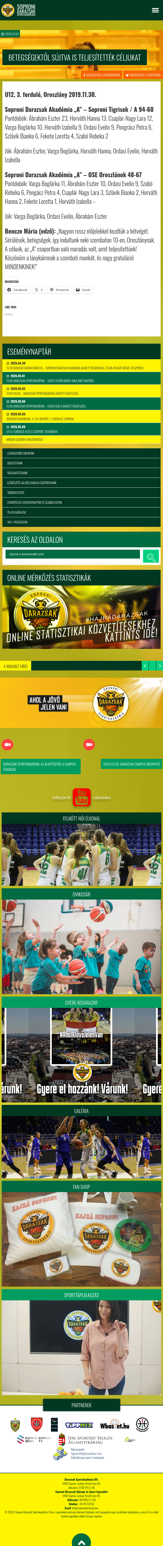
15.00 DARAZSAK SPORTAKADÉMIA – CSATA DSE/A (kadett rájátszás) (46, 403)
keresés (151, 556)
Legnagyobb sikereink (20, 453)
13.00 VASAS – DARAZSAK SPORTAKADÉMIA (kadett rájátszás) (42, 391)
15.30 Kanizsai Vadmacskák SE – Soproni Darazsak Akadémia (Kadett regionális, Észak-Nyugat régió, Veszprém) (75, 365)
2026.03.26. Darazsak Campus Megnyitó (131, 764)
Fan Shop (81, 1186)
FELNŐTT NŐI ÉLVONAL (81, 818)
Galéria (81, 1110)
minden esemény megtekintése (24, 439)
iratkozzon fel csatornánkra (81, 797)
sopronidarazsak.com (66, 1512)
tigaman (98, 1516)
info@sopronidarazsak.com (85, 1508)
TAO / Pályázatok (17, 522)
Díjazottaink (15, 463)
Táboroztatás (15, 492)
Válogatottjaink (17, 472)
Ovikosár (81, 894)
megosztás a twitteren (143, 74)
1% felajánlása (16, 512)
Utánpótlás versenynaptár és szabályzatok (34, 502)
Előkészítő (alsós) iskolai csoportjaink (31, 482)
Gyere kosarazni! (81, 1002)
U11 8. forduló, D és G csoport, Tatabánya (32, 429)
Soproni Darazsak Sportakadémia (31, 1512)
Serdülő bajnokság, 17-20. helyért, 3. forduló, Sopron (40, 416)
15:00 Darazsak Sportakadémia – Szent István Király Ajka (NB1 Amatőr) (50, 378)
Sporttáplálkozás (81, 1295)
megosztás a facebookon (102, 74)
